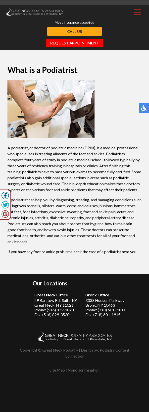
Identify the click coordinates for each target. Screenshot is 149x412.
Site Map (57, 370)
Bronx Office (97, 294)
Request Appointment (74, 42)
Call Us (74, 31)
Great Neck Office (51, 294)
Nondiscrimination (83, 370)
